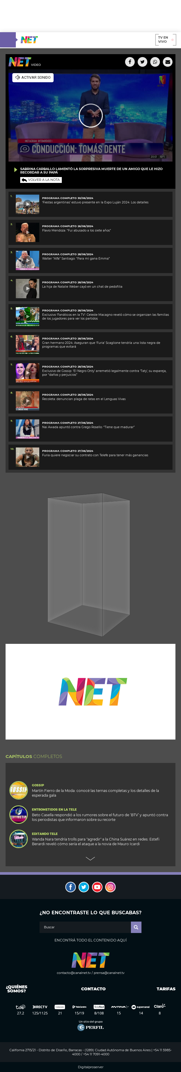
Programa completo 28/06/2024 (67, 310)
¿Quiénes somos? (16, 989)
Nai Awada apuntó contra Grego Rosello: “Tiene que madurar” (88, 427)
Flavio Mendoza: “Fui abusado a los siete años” (76, 230)
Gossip (38, 785)
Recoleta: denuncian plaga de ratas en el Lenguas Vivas (84, 399)
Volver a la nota (44, 180)
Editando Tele (45, 834)
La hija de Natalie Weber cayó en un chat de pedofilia (82, 287)
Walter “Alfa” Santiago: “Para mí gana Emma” (76, 258)
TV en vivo (166, 39)
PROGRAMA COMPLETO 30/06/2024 (67, 198)
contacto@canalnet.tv (74, 973)
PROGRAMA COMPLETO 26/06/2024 (67, 226)
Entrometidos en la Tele (54, 809)
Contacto (92, 989)
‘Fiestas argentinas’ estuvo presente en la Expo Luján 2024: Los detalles (95, 202)
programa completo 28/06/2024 (67, 366)
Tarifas (166, 989)
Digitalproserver (90, 1067)
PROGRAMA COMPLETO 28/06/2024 (67, 254)
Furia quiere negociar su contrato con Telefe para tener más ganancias (95, 455)
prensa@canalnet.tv (109, 973)
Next (90, 858)
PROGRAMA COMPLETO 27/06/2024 (67, 422)
